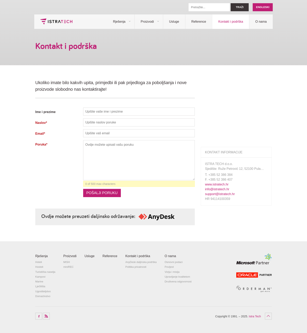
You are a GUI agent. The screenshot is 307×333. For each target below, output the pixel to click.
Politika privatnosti (135, 266)
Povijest (169, 266)
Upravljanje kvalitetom (177, 276)
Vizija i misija (172, 271)
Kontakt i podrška (230, 21)
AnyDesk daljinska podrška (141, 262)
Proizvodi (147, 21)
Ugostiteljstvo (43, 291)
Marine (39, 281)
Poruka (41, 144)
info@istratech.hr (217, 189)
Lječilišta (40, 286)
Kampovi (40, 276)
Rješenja (119, 21)
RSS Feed (46, 316)
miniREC (68, 266)
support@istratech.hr (220, 194)
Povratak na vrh (268, 316)
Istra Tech (56, 21)
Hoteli (38, 262)
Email (40, 133)
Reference (198, 21)
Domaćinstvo (42, 296)
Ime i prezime (45, 112)
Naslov (41, 122)
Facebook (38, 316)
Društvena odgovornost (178, 281)
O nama (261, 21)
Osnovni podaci (174, 262)
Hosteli (39, 266)
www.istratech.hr (216, 184)
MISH (66, 262)
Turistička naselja (45, 271)
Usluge (174, 21)
